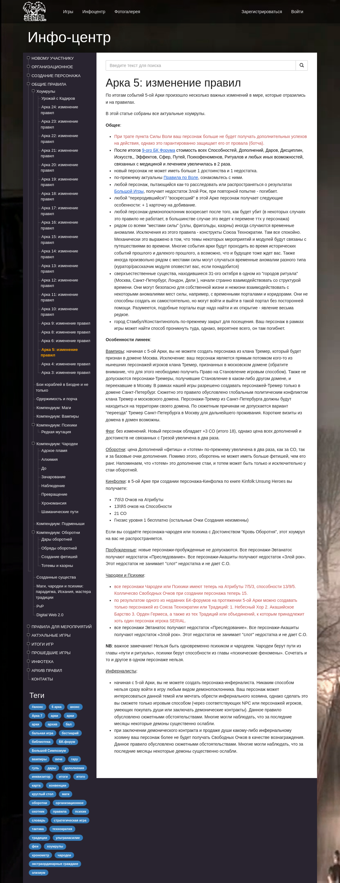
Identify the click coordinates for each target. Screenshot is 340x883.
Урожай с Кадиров (58, 98)
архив (52, 724)
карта (36, 785)
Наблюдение (53, 485)
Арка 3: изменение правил (65, 372)
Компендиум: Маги (53, 407)
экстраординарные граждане (55, 864)
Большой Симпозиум (49, 750)
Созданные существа (56, 577)
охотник (38, 811)
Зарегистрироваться (261, 11)
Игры (68, 11)
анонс (75, 707)
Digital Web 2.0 (49, 615)
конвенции (57, 785)
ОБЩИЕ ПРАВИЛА (49, 84)
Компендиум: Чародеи (57, 444)
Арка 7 (37, 715)
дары (51, 768)
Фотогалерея (127, 11)
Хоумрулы (45, 91)
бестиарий (70, 733)
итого (80, 776)
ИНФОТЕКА (43, 661)
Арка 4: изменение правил (65, 364)
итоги (63, 776)
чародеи (64, 855)
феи (35, 846)
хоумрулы (55, 846)
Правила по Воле (181, 177)
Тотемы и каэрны (57, 565)
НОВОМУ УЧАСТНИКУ (53, 58)
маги (65, 794)
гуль (35, 768)
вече (58, 759)
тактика (38, 829)
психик (80, 811)
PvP (40, 606)
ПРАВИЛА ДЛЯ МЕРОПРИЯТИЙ (62, 626)
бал (69, 724)
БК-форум (67, 741)
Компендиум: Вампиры (57, 416)
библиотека (41, 741)
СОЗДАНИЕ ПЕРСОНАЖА (56, 75)
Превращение (54, 494)
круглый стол (42, 794)
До (43, 468)
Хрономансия (53, 503)
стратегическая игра (70, 820)
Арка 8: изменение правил (65, 332)
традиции (39, 838)
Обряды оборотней (59, 548)
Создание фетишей (59, 556)
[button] (312, 8)
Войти (297, 11)
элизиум (38, 872)
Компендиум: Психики (56, 425)
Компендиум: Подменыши (60, 523)
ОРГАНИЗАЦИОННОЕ (52, 67)
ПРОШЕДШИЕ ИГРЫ (51, 652)
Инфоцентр (93, 11)
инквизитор (41, 776)
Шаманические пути (59, 511)
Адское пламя (54, 450)
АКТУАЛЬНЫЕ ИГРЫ (51, 635)
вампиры (39, 759)
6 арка (57, 707)
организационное (70, 803)
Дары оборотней (56, 539)
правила (59, 811)
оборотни (39, 803)
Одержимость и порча (56, 399)
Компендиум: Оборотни (58, 532)
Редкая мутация (56, 432)
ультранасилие (68, 838)
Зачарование (53, 477)
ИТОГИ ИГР (43, 644)
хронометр (40, 855)
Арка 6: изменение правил (65, 340)
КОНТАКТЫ (42, 679)
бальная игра (42, 733)
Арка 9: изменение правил (65, 323)
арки (54, 715)
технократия (62, 829)
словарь (38, 820)
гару (74, 759)
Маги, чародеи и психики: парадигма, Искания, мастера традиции (63, 592)
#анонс (37, 707)
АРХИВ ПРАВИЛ (47, 670)
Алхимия (49, 459)
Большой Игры (129, 191)
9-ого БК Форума (158, 150)
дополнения (74, 768)
